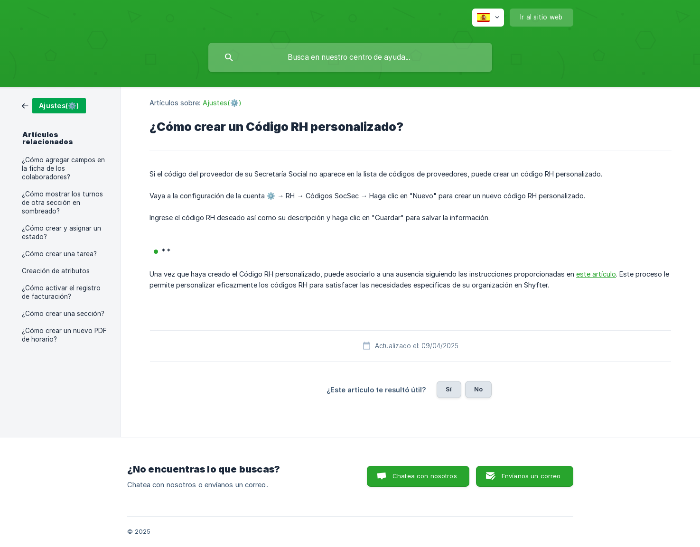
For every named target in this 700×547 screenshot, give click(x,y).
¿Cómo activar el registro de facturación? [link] (61, 292)
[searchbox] (350, 57)
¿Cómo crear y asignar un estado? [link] (61, 232)
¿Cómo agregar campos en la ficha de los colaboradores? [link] (63, 168)
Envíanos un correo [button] (531, 476)
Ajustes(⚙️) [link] (222, 103)
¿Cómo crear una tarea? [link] (59, 254)
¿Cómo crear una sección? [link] (63, 313)
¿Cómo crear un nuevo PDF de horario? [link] (64, 335)
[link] (54, 105)
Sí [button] (449, 389)
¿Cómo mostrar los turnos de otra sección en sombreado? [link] (62, 202)
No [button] (478, 389)
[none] (488, 18)
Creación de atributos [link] (56, 271)
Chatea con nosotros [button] (424, 476)
